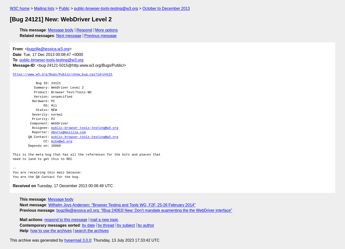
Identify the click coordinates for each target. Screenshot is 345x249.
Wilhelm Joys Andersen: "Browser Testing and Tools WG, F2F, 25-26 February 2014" (122, 205)
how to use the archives (51, 231)
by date (88, 225)
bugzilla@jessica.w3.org (48, 49)
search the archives (92, 231)
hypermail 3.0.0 (77, 240)
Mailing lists (44, 8)
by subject (126, 225)
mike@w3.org (61, 141)
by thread (106, 225)
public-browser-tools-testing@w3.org (106, 8)
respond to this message (65, 220)
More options (106, 30)
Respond (84, 30)
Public (64, 8)
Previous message (100, 36)
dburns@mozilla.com (68, 132)
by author (146, 225)
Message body (61, 30)
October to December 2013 (166, 8)
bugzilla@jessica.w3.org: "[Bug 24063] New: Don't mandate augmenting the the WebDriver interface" (144, 210)
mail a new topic (104, 220)
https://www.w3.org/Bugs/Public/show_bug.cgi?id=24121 (63, 74)
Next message (68, 36)
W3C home (20, 8)
